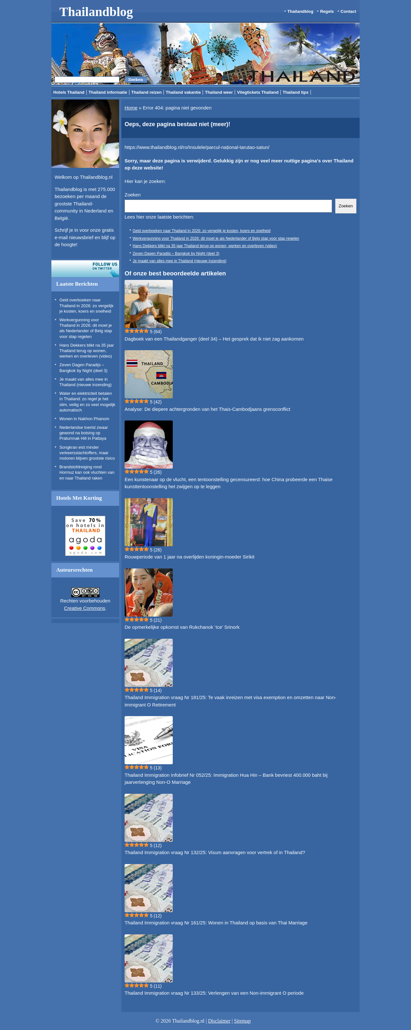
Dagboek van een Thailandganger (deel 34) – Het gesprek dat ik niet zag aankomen (214, 339)
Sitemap (242, 1021)
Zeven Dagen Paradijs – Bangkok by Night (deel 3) (176, 253)
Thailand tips (295, 92)
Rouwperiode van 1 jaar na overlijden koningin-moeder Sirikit (189, 556)
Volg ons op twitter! (85, 268)
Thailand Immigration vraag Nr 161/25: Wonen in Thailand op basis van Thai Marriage (216, 922)
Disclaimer (219, 1021)
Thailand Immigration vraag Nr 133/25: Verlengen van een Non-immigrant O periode (214, 993)
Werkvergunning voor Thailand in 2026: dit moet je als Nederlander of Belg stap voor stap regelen (216, 238)
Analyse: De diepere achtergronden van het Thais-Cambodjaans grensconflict (207, 409)
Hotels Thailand (68, 92)
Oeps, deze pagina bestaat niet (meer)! (177, 124)
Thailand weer (219, 92)
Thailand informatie (108, 92)
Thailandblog (96, 11)
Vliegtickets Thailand (257, 92)
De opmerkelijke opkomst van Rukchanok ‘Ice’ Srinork (182, 627)
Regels (327, 11)
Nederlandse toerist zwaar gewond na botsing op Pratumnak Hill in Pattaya (83, 433)
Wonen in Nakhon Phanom (84, 418)
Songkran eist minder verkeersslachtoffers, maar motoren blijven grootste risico (87, 453)
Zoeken (133, 194)
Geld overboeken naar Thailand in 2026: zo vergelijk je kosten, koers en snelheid (86, 306)
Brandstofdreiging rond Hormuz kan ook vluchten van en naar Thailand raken (86, 472)
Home (131, 107)
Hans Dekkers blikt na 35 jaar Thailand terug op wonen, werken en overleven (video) (86, 351)
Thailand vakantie (183, 92)
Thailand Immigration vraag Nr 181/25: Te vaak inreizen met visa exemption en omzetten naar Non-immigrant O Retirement (230, 701)
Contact (348, 11)
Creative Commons (84, 608)
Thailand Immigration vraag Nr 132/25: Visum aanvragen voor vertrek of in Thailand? (215, 852)
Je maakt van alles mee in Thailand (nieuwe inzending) (179, 261)
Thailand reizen (146, 92)
